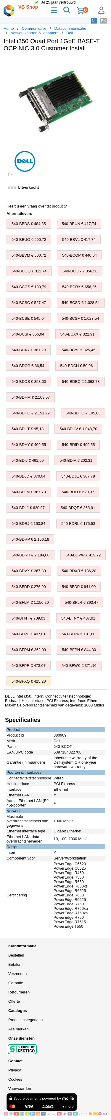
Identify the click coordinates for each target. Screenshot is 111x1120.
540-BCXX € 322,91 (77, 334)
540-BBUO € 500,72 (29, 239)
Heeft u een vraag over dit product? (37, 206)
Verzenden (17, 973)
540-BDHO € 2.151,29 (31, 413)
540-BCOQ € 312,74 (29, 271)
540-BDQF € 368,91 (78, 508)
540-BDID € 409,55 (78, 444)
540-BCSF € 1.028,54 (80, 318)
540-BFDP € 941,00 (79, 586)
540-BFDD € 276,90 (29, 586)
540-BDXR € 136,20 (79, 571)
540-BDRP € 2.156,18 (30, 539)
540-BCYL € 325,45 (78, 350)
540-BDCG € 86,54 (28, 366)
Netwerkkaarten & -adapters (34, 33)
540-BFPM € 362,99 (29, 650)
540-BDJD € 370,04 (28, 476)
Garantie (15, 983)
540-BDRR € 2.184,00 (30, 555)
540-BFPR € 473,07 (29, 665)
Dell (69, 33)
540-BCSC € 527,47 (29, 302)
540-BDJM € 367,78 (29, 492)
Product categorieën (25, 1020)
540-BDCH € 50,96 (76, 366)
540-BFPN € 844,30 (79, 650)
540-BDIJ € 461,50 (28, 460)
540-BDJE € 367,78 (78, 476)
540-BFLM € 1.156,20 (30, 602)
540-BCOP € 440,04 (79, 255)
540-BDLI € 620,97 (78, 492)
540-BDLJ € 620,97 (28, 508)
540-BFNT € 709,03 (28, 618)
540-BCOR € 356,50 (80, 271)
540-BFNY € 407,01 (78, 618)
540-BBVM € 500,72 (29, 255)
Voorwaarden (19, 1088)
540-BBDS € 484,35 (29, 223)
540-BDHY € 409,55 (29, 444)
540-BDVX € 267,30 (29, 571)
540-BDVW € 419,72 (83, 555)
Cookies (15, 1079)
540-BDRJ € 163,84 (28, 523)
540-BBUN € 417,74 (79, 223)
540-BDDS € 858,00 (29, 381)
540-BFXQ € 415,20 (29, 681)
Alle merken (18, 1029)
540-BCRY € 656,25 (79, 287)
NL (94, 20)
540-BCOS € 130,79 (29, 287)
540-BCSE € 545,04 (29, 318)
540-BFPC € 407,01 (29, 634)
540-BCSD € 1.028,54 (80, 302)
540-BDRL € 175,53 (78, 523)
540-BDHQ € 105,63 (83, 413)
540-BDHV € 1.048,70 (78, 429)
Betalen (14, 964)
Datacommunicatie (70, 28)
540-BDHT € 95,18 (28, 429)
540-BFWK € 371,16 (79, 665)
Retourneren (19, 992)
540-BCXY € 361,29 (29, 350)
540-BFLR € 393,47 (81, 602)
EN (103, 20)
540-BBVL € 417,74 (79, 239)
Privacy (14, 1070)
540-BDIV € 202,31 (75, 460)
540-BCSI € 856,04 (28, 334)
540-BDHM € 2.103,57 (31, 397)
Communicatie (34, 28)
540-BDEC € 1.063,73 (80, 381)
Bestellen (16, 955)
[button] (102, 62)
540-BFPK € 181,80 (78, 634)
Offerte (14, 1001)
